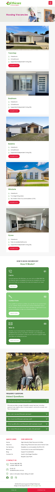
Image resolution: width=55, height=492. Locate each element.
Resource (9, 449)
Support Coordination (27, 452)
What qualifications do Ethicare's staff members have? (25, 424)
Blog (7, 452)
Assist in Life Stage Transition (29, 454)
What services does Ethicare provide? (19, 401)
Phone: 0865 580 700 (16, 463)
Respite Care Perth (26, 456)
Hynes (11, 235)
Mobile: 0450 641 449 (16, 465)
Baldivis (11, 144)
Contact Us (9, 454)
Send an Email (14, 340)
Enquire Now (14, 65)
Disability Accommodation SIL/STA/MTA (32, 447)
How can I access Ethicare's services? (19, 414)
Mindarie (12, 189)
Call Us (13, 490)
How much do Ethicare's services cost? (20, 419)
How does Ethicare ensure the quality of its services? (24, 429)
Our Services (10, 447)
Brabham (12, 98)
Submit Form (14, 313)
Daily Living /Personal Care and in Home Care (34, 444)
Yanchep (12, 53)
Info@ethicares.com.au (17, 470)
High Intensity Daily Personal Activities (32, 442)
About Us (9, 444)
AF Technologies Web (35, 485)
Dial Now (13, 286)
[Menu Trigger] (50, 3)
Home (8, 442)
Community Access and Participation (32, 449)
